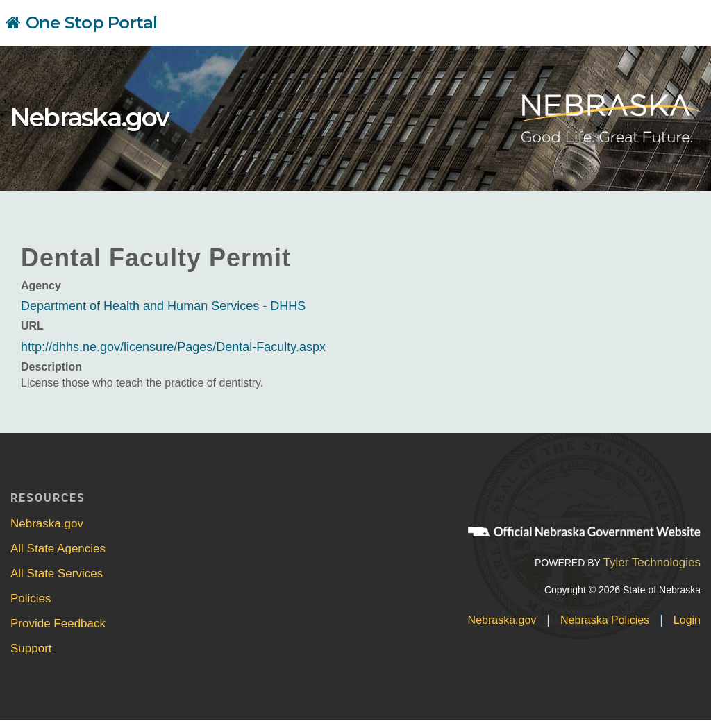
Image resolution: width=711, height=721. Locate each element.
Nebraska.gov (89, 117)
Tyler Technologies (652, 562)
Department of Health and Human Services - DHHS (163, 306)
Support (31, 648)
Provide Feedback (58, 623)
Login (687, 620)
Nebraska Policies (604, 620)
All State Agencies (58, 548)
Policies (30, 598)
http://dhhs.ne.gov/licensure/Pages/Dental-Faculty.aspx (173, 347)
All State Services (56, 573)
